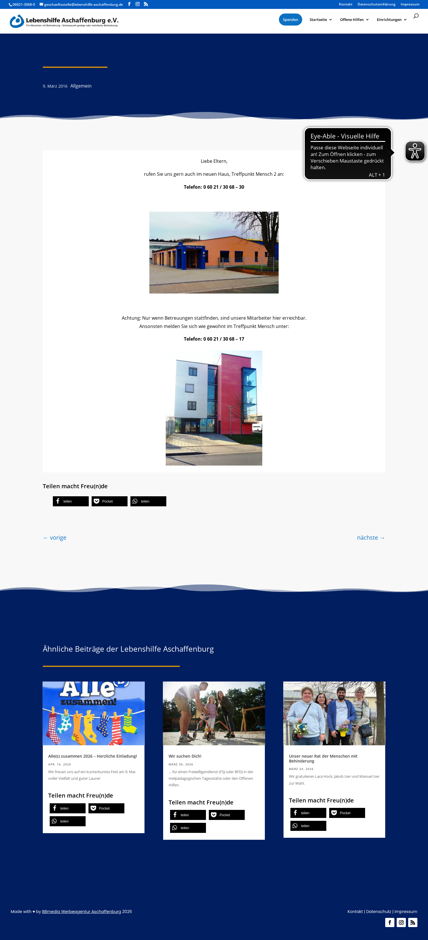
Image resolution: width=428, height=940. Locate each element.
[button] (71, 501)
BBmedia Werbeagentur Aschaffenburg (81, 911)
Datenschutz (378, 911)
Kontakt (355, 911)
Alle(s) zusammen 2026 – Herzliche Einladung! (92, 756)
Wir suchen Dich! (185, 756)
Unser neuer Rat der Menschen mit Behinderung (323, 758)
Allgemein (81, 86)
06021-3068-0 (24, 4)
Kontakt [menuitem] (345, 5)
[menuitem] (290, 19)
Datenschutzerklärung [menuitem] (377, 5)
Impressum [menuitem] (410, 5)
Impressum (405, 911)
